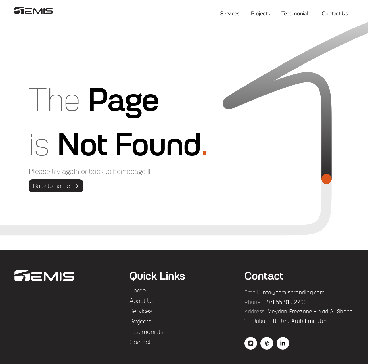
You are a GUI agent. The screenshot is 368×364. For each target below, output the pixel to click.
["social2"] (266, 343)
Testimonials (295, 13)
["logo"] (33, 10)
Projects (260, 13)
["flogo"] (44, 275)
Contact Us (335, 13)
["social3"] (283, 343)
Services (229, 13)
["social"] (250, 343)
